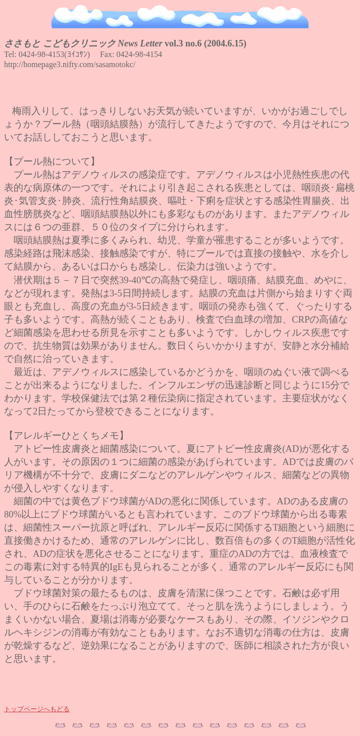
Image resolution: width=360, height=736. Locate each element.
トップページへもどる (37, 709)
